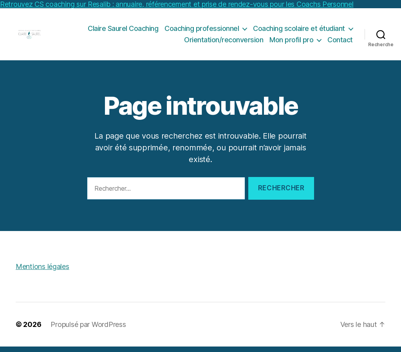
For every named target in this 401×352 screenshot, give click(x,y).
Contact (340, 42)
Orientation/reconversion (223, 42)
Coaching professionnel (201, 31)
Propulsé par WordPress (88, 330)
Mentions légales (42, 272)
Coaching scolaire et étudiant (299, 31)
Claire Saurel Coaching (123, 31)
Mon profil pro (291, 42)
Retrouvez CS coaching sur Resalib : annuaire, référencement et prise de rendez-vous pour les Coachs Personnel (177, 4)
